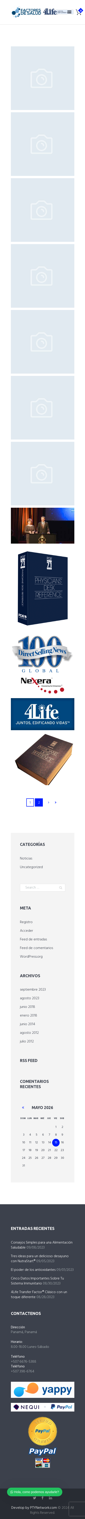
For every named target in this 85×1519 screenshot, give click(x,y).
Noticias (26, 859)
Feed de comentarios (36, 948)
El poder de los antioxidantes (33, 1270)
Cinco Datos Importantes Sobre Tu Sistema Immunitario (37, 1281)
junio (27, 1007)
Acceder (26, 931)
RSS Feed (29, 1060)
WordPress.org (31, 957)
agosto (29, 998)
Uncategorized (31, 867)
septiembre (33, 990)
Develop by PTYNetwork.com (34, 1508)
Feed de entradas (33, 939)
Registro (26, 922)
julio (27, 1041)
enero (28, 1016)
